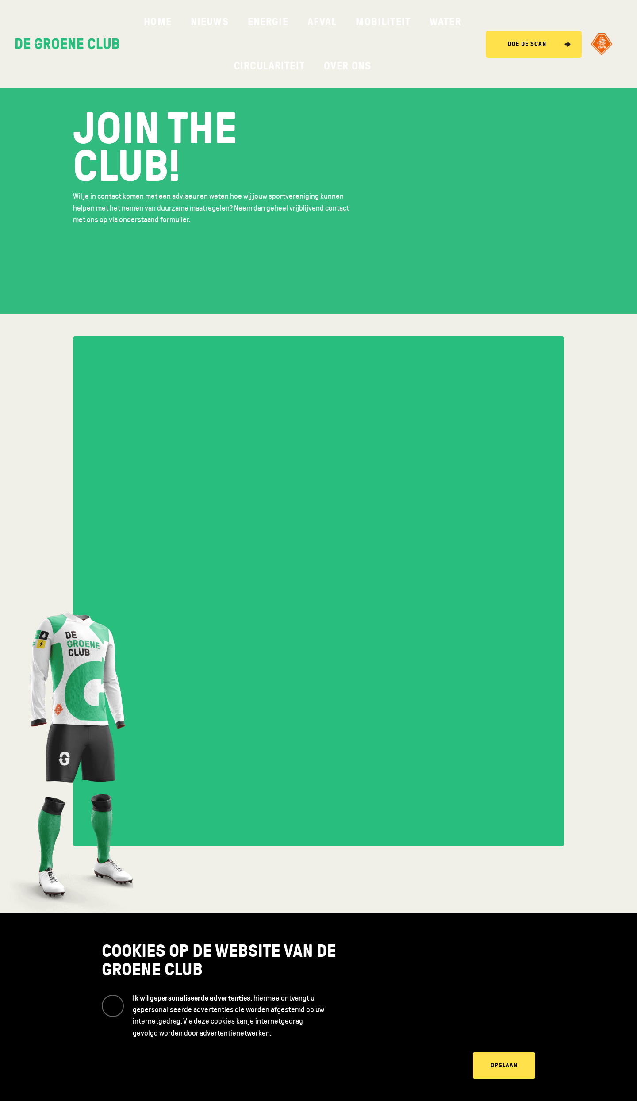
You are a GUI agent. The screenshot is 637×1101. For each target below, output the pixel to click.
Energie (232, 22)
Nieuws (196, 22)
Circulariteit (385, 22)
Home (164, 22)
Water (341, 22)
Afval (266, 22)
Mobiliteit (303, 22)
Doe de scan (527, 22)
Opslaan (504, 1065)
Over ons (434, 22)
